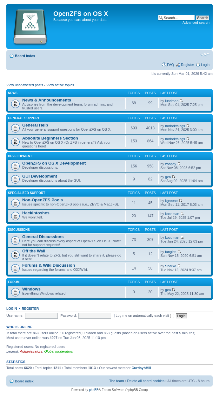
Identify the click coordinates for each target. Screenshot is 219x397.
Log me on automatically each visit (145, 315)
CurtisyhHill (141, 368)
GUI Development (39, 176)
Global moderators (58, 351)
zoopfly (170, 164)
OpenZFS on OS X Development (54, 163)
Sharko (170, 266)
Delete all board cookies (145, 381)
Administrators (31, 351)
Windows (31, 289)
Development (20, 156)
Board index (25, 56)
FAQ (170, 65)
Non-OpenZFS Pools (42, 200)
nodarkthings (175, 126)
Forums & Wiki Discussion (48, 265)
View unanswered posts (24, 85)
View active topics (60, 85)
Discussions (19, 229)
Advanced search (195, 22)
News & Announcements (46, 100)
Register (187, 65)
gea (168, 177)
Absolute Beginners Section (50, 138)
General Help (35, 125)
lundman (171, 101)
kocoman (172, 214)
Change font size (204, 54)
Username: (14, 315)
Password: (68, 315)
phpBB (93, 390)
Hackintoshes (36, 213)
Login (205, 65)
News (12, 93)
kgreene (171, 201)
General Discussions (42, 236)
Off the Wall (33, 251)
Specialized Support (26, 193)
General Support (24, 118)
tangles (170, 252)
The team (116, 381)
